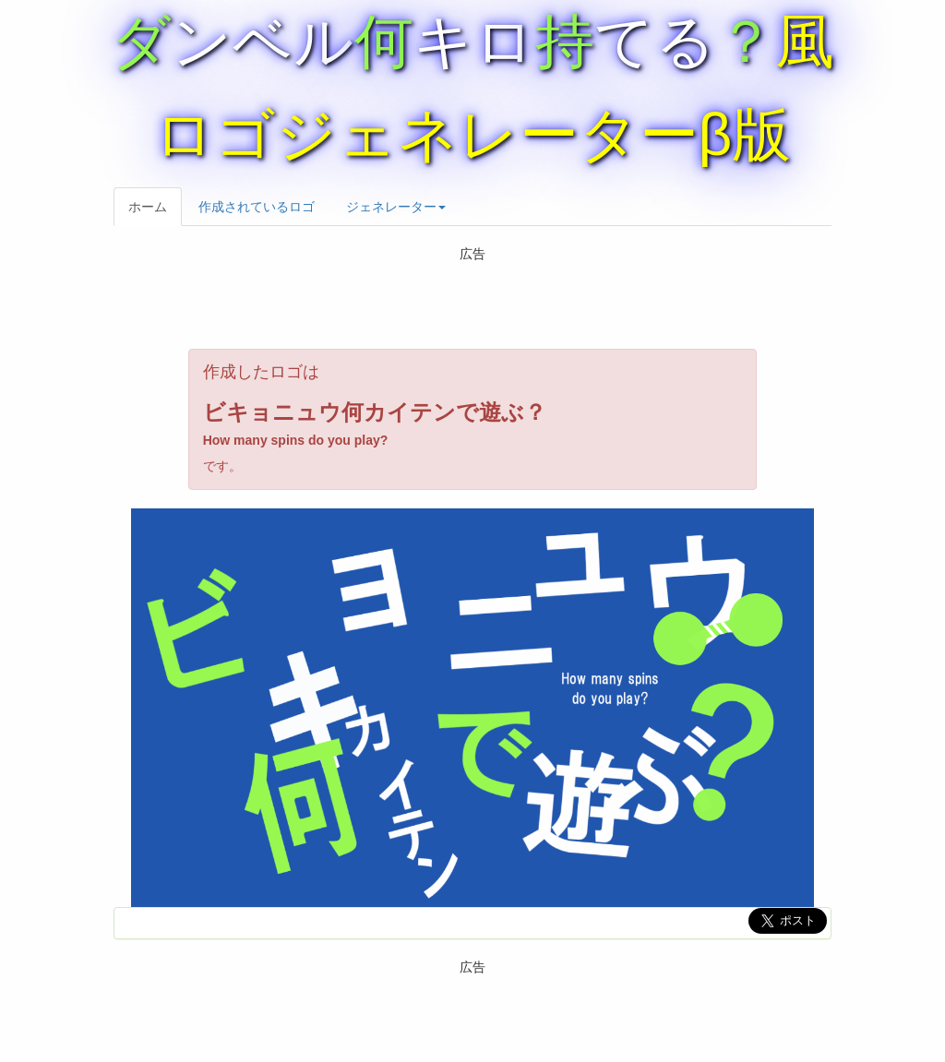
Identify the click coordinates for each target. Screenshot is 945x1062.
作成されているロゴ (256, 206)
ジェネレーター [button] (396, 206)
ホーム (147, 206)
